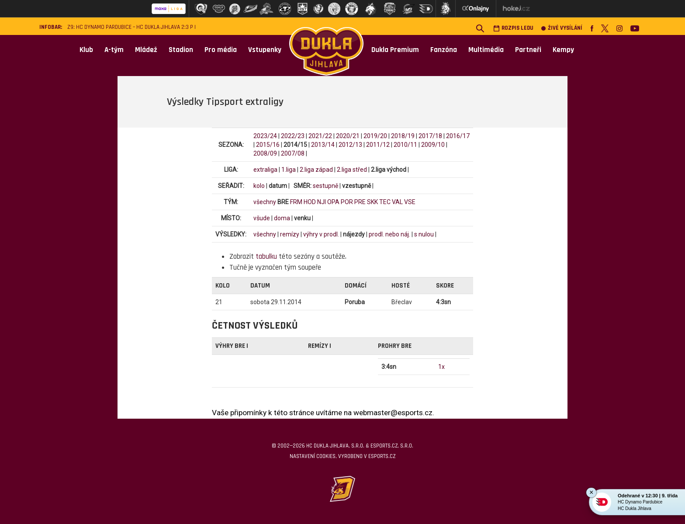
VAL (397, 201)
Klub (86, 50)
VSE (409, 201)
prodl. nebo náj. (389, 234)
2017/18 (430, 135)
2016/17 (458, 135)
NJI (321, 201)
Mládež (146, 50)
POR (347, 201)
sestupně (325, 185)
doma (282, 218)
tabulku (266, 256)
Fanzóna (443, 50)
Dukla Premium (395, 50)
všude (261, 218)
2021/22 (320, 135)
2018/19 (403, 135)
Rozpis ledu (513, 28)
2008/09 (265, 153)
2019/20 (375, 135)
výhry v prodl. (321, 234)
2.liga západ (316, 169)
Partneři (528, 50)
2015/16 (268, 144)
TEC (385, 201)
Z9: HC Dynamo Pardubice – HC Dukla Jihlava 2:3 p (130, 27)
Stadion (181, 50)
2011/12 (378, 144)
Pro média (220, 50)
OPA (333, 201)
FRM (296, 201)
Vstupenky (264, 50)
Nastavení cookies (313, 456)
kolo (259, 185)
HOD (310, 201)
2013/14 (323, 144)
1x (441, 366)
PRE (360, 201)
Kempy (563, 50)
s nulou (424, 234)
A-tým (114, 50)
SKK (372, 201)
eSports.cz (381, 456)
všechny (264, 201)
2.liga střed (352, 169)
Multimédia (486, 50)
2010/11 (405, 144)
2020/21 (348, 135)
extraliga (265, 169)
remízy (289, 234)
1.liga (288, 169)
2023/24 (265, 135)
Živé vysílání (561, 28)
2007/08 (292, 153)
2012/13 (350, 144)
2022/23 (292, 135)
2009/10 (433, 144)
